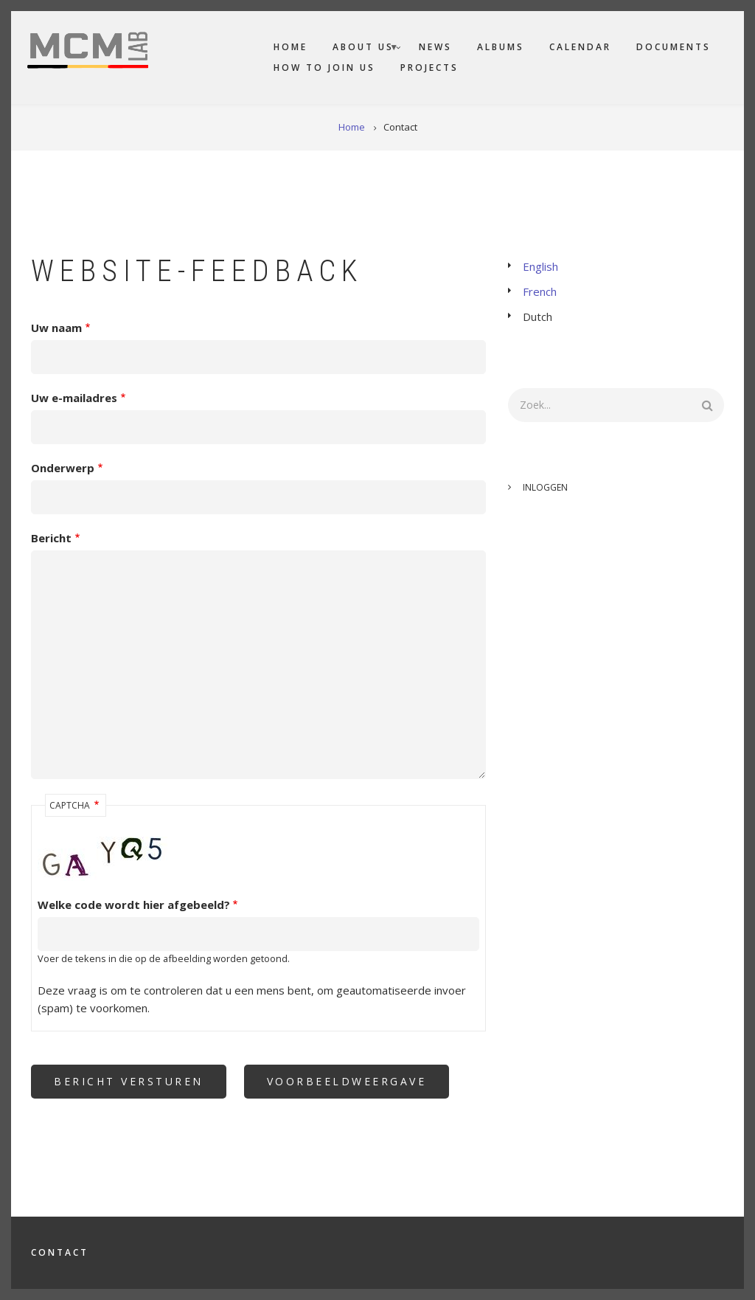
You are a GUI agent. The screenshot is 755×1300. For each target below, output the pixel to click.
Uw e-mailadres (74, 397)
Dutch (537, 316)
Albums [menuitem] (500, 47)
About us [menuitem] (359, 49)
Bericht (51, 537)
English (540, 266)
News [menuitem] (435, 47)
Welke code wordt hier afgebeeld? (134, 904)
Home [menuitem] (290, 47)
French (540, 291)
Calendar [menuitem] (580, 47)
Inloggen (545, 487)
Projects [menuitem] (429, 67)
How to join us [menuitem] (324, 67)
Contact (59, 1253)
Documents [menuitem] (673, 47)
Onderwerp (62, 467)
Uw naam (56, 327)
